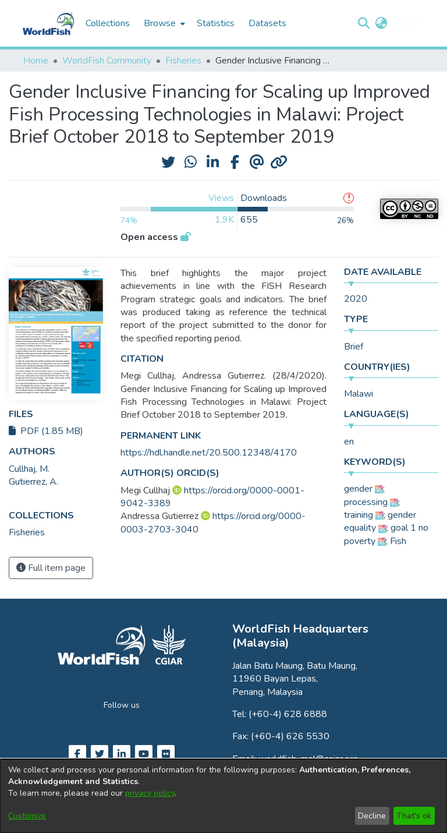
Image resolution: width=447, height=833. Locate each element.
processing (366, 502)
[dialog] (223, 796)
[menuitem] (163, 23)
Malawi (358, 393)
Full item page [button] (51, 568)
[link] (27, 532)
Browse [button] (160, 23)
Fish (398, 541)
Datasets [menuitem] (267, 23)
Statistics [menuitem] (216, 23)
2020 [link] (355, 298)
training (358, 515)
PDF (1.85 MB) (46, 431)
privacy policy (150, 793)
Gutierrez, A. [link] (33, 481)
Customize (27, 815)
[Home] (48, 23)
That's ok (413, 815)
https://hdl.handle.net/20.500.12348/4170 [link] (208, 452)
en (349, 441)
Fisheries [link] (183, 60)
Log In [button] (405, 23)
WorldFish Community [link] (106, 60)
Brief (353, 346)
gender (358, 488)
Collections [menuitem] (108, 23)
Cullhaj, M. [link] (29, 469)
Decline (372, 815)
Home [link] (35, 60)
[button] (363, 23)
